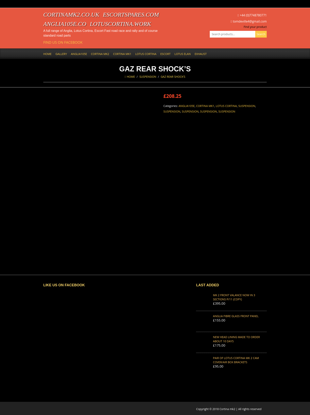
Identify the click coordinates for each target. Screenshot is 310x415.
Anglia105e (79, 54)
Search (261, 34)
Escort (165, 54)
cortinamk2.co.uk (71, 14)
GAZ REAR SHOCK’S (173, 76)
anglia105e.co (64, 24)
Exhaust (201, 54)
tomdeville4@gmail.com (250, 21)
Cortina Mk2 (100, 54)
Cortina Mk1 (122, 54)
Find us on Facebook (62, 42)
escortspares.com (131, 14)
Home (47, 54)
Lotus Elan (183, 54)
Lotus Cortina (145, 54)
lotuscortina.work (120, 24)
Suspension (147, 76)
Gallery (61, 54)
